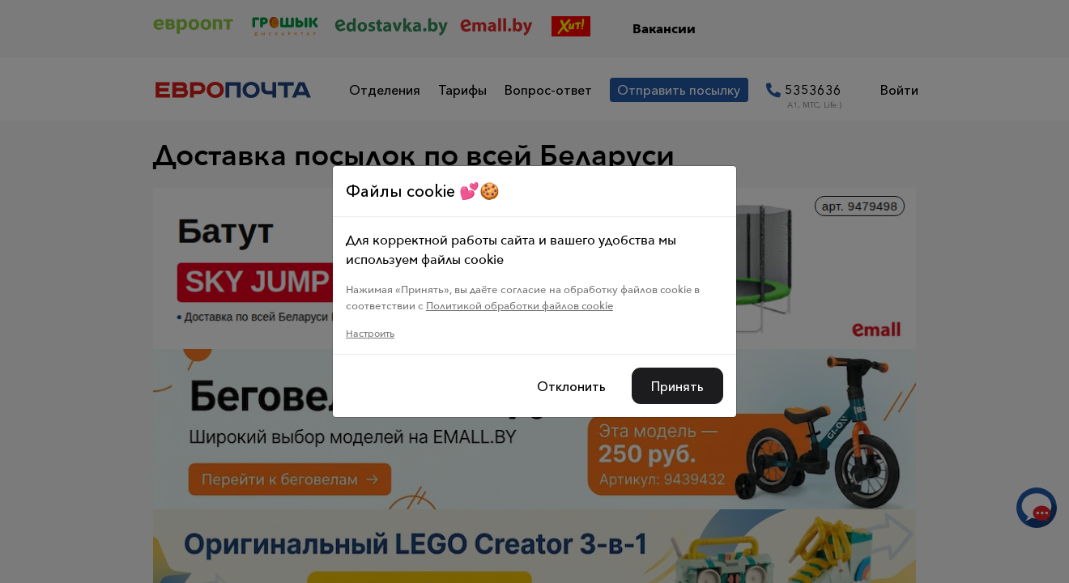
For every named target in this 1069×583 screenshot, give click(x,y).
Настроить (370, 333)
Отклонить (571, 386)
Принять (677, 386)
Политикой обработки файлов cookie (519, 305)
